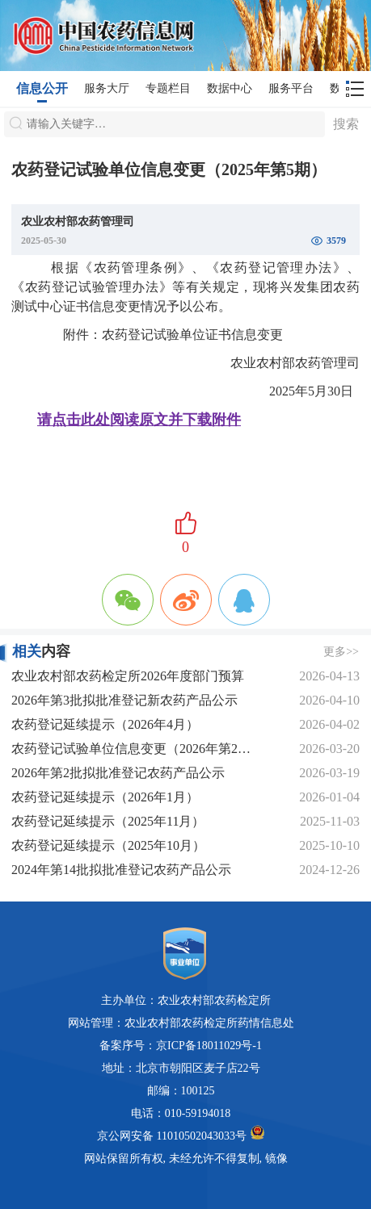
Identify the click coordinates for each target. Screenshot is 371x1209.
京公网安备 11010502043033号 (180, 1133)
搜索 (346, 124)
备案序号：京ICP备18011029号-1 (180, 1046)
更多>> (341, 652)
